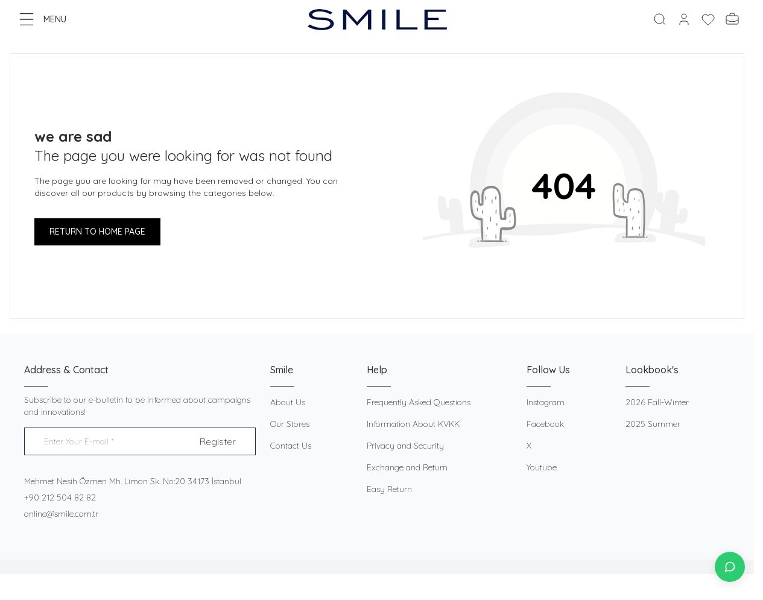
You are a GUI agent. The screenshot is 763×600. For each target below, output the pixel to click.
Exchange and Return (407, 467)
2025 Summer (652, 423)
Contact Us (290, 445)
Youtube (542, 467)
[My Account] (684, 19)
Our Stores (289, 423)
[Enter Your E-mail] (140, 441)
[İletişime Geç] (730, 567)
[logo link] (377, 19)
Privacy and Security (405, 445)
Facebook (545, 423)
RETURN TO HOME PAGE (97, 231)
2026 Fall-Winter (657, 402)
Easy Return (389, 489)
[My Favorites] (708, 19)
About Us (287, 402)
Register (218, 441)
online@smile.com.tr (61, 513)
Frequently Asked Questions (418, 402)
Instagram (546, 402)
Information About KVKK (413, 423)
